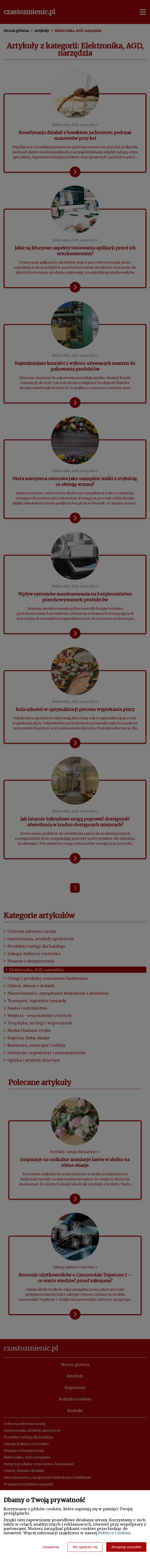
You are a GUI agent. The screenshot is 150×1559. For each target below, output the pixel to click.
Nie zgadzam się (85, 1547)
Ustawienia (51, 1547)
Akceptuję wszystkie (126, 1547)
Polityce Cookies (114, 1532)
